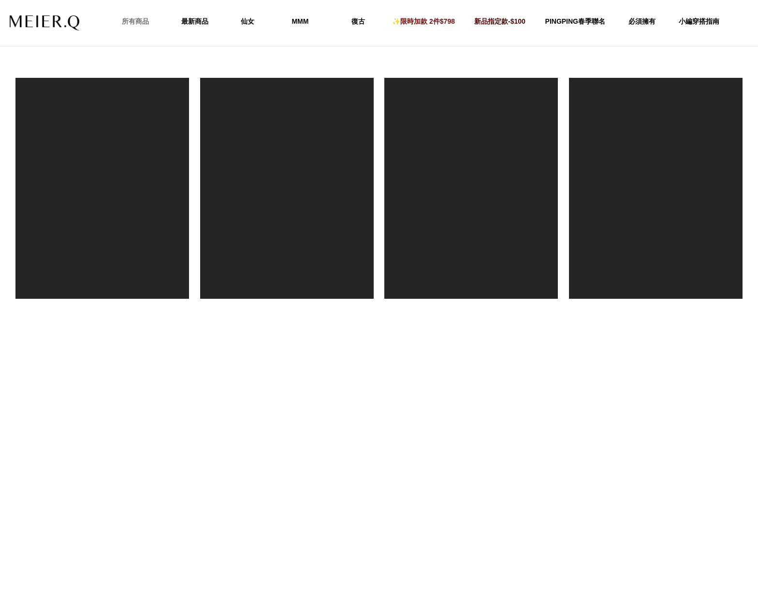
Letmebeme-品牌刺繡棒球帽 (287, 309)
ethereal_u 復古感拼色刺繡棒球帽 (102, 309)
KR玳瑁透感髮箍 (471, 309)
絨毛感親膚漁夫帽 (655, 309)
